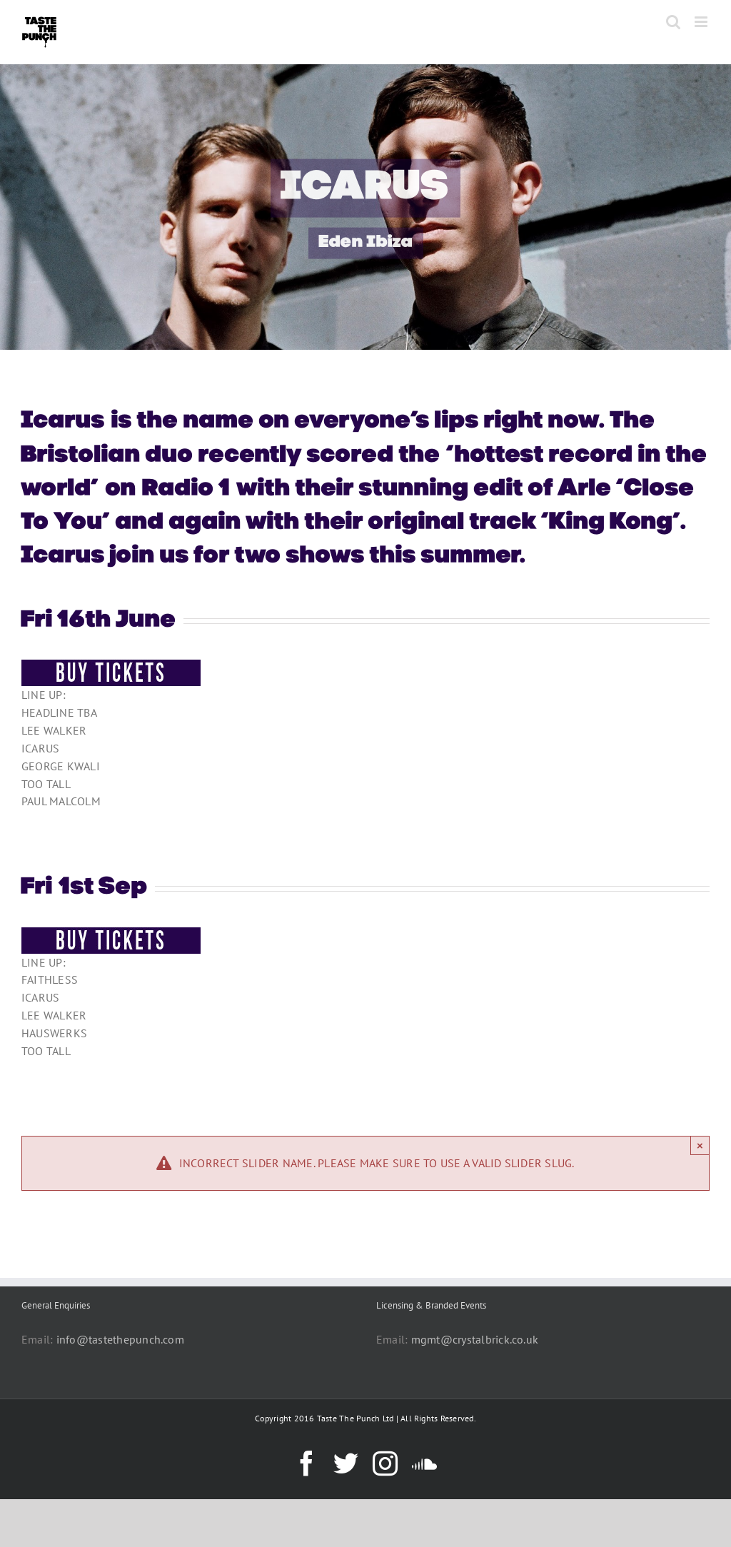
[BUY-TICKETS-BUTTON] (111, 665)
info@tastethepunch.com (120, 1339)
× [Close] (700, 1145)
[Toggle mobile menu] (702, 21)
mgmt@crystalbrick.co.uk (475, 1339)
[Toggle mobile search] (673, 21)
